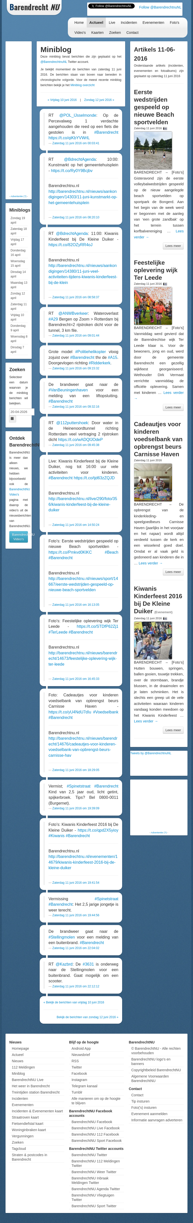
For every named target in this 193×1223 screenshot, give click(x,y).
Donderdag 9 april (18, 328)
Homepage (20, 1048)
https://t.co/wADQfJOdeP (80, 439)
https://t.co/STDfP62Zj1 (97, 626)
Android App (81, 1048)
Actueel (96, 22)
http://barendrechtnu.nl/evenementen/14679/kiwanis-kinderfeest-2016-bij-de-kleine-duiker (83, 862)
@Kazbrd (64, 964)
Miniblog (18, 1074)
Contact (132, 33)
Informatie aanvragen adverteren (156, 1120)
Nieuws (17, 1061)
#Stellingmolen (62, 937)
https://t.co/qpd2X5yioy (98, 830)
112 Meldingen (23, 1067)
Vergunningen (22, 1136)
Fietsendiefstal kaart (27, 1124)
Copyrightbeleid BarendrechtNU (156, 1070)
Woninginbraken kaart (29, 1130)
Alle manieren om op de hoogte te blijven (96, 1101)
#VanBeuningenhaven (68, 390)
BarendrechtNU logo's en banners (150, 1061)
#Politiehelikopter (90, 352)
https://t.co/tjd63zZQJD (94, 478)
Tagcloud (19, 1149)
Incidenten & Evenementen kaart (37, 1111)
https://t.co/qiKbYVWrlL (69, 138)
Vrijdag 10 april (17, 317)
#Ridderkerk (99, 363)
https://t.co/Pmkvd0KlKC (70, 552)
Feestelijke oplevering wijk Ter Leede (155, 270)
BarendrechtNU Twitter (89, 1155)
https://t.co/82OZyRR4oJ (70, 245)
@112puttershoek (72, 423)
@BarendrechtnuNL (53, 62)
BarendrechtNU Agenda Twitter (96, 1189)
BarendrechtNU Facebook (92, 1122)
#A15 (112, 357)
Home (79, 23)
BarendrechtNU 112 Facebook (95, 1134)
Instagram (79, 1080)
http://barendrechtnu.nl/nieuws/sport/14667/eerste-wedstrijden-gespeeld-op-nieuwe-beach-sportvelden (83, 584)
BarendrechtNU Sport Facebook (97, 1141)
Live (112, 23)
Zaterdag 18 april (19, 231)
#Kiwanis (57, 836)
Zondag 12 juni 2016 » (99, 100)
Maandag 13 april (19, 285)
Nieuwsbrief (81, 1055)
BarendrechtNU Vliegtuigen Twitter (93, 1197)
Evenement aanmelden (149, 1114)
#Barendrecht (106, 132)
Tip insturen (140, 1101)
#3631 (88, 964)
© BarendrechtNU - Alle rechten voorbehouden (155, 1050)
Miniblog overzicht (82, 85)
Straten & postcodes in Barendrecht (29, 1157)
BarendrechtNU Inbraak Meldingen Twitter (90, 1180)
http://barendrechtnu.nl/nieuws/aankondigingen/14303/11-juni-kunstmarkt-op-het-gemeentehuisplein (83, 197)
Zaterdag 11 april (19, 306)
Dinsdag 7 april (17, 350)
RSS (75, 1061)
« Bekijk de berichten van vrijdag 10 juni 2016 (73, 1002)
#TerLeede (58, 632)
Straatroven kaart (25, 1117)
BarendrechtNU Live (27, 1080)
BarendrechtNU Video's (20, 537)
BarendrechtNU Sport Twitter (94, 1206)
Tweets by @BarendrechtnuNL (150, 753)
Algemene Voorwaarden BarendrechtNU (150, 1078)
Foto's (174, 23)
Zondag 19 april (18, 220)
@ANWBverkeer (73, 313)
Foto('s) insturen (144, 1108)
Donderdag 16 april (18, 253)
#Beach (111, 552)
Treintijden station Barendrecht (36, 1092)
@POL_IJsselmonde (77, 115)
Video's (80, 33)
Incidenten (129, 23)
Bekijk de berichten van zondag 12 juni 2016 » (87, 1017)
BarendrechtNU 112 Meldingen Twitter (96, 1163)
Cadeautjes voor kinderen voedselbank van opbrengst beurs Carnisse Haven (158, 439)
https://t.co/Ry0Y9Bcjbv (71, 171)
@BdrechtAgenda (80, 159)
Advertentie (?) (18, 196)
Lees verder (151, 563)
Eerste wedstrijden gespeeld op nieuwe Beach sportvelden (154, 107)
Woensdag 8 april (19, 339)
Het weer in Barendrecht (31, 1086)
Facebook (79, 1074)
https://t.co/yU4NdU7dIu (70, 712)
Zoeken (115, 33)
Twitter (77, 1067)
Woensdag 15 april (18, 263)
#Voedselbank (105, 712)
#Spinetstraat (78, 786)
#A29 (53, 319)
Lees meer (173, 246)
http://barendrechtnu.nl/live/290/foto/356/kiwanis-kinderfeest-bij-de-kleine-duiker (83, 504)
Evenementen (153, 23)
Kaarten (97, 33)
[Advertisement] (27, 118)
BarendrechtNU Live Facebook (96, 1128)
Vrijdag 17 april (17, 242)
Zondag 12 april (18, 296)
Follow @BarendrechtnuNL (160, 7)
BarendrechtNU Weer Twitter (94, 1172)
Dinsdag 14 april (18, 274)
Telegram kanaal (85, 1086)
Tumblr (77, 1092)
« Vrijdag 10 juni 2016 (62, 100)
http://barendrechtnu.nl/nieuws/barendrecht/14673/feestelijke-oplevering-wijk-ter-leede (83, 658)
